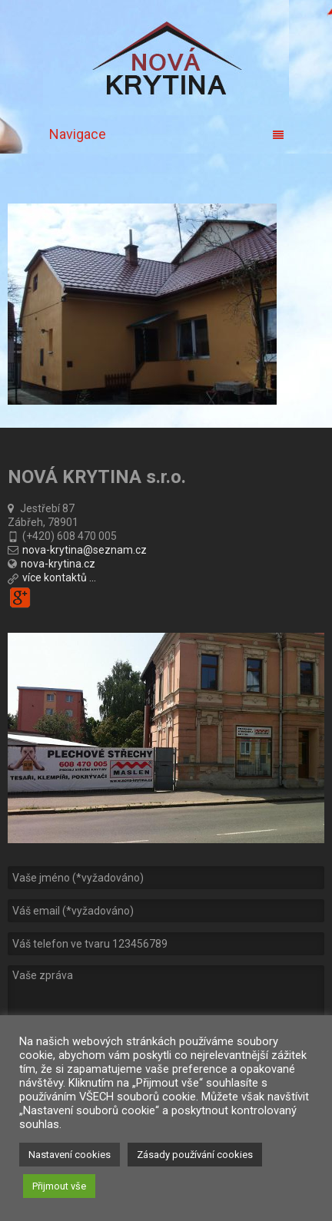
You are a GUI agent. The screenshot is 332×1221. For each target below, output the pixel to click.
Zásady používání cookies (195, 1154)
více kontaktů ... (59, 577)
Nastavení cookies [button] (69, 1154)
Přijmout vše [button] (59, 1186)
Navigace (166, 134)
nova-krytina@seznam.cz (84, 550)
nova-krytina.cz (58, 564)
